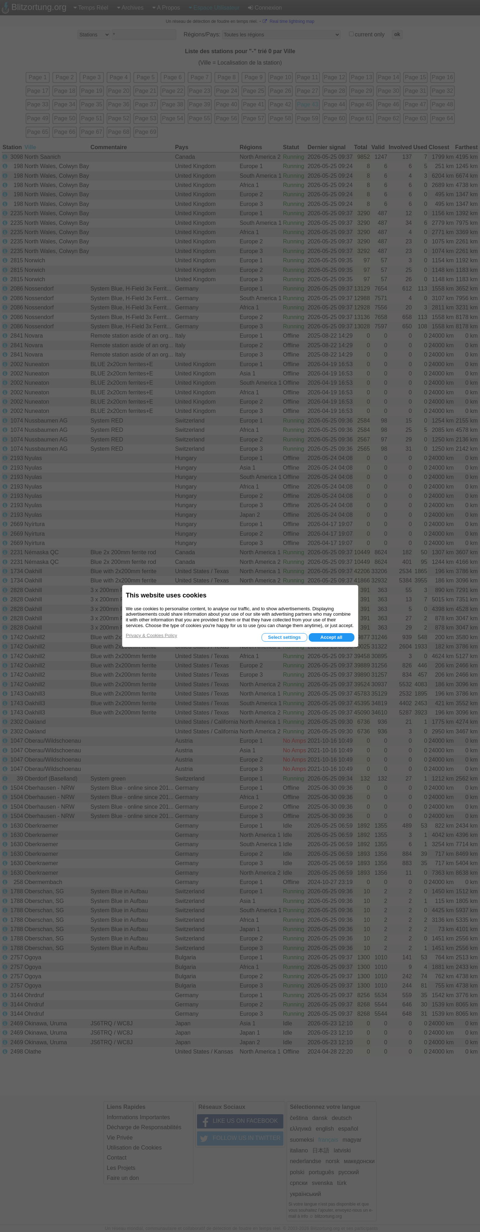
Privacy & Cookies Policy (151, 635)
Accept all (331, 637)
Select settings (284, 637)
